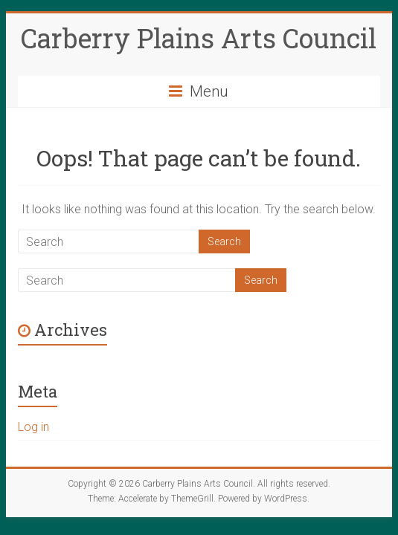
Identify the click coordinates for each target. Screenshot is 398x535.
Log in (33, 427)
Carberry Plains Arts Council (198, 38)
